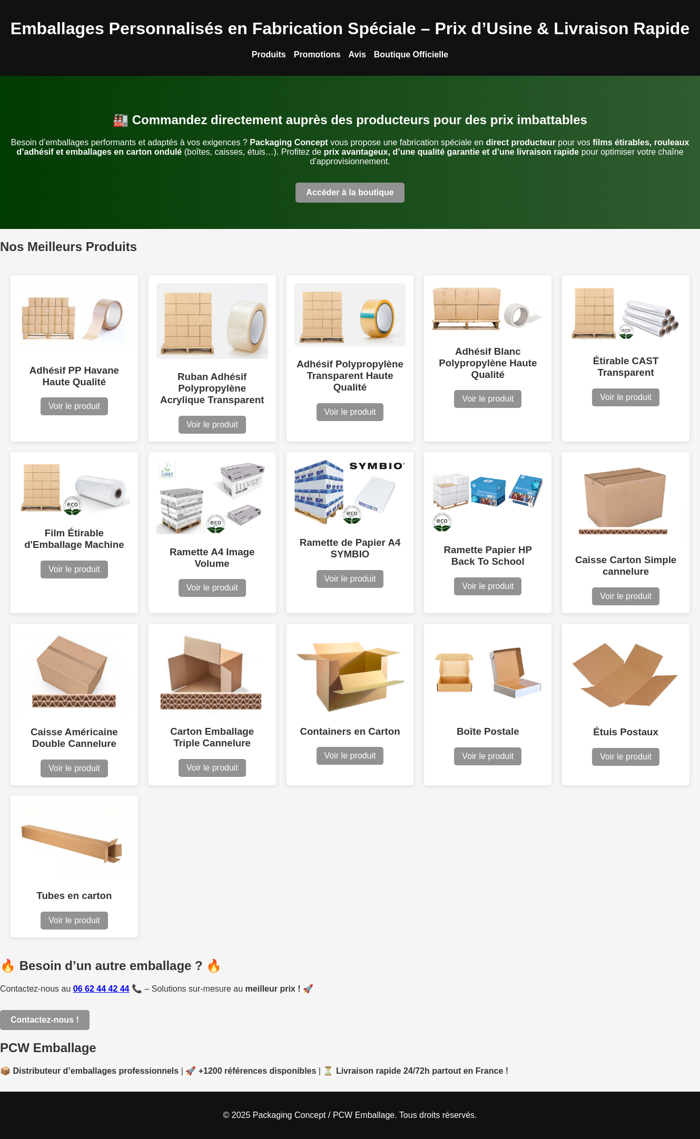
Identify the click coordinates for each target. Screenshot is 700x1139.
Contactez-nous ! (45, 1019)
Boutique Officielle (411, 54)
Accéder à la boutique (349, 192)
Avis (357, 54)
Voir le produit (74, 406)
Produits (269, 54)
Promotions (317, 54)
